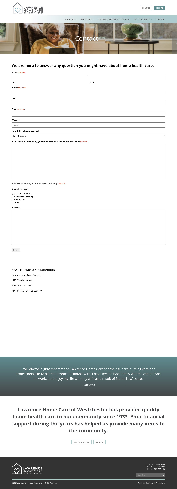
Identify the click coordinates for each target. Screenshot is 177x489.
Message (16, 207)
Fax (13, 98)
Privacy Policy (160, 483)
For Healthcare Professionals (114, 19)
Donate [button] (159, 8)
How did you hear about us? (25, 131)
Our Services (87, 19)
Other (16, 202)
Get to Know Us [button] (81, 442)
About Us (70, 19)
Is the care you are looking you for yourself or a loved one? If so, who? (49, 141)
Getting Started (143, 19)
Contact (160, 19)
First (14, 82)
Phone (18, 87)
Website (16, 120)
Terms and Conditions (145, 483)
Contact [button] (146, 8)
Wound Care (19, 199)
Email (18, 109)
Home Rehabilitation (23, 194)
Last (92, 82)
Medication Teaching (23, 196)
